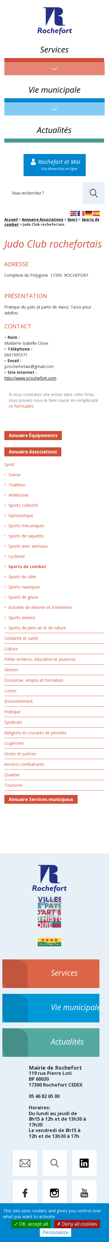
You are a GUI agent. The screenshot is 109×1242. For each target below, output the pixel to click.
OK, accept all (31, 1224)
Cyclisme (16, 556)
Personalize (55, 1232)
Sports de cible (22, 576)
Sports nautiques (24, 587)
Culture (11, 648)
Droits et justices (20, 753)
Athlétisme (18, 495)
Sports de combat (27, 566)
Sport (72, 219)
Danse (14, 474)
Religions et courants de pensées (35, 732)
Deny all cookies (77, 1224)
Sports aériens (21, 617)
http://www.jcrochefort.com (30, 378)
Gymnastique (20, 515)
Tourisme (13, 785)
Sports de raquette (26, 536)
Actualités (54, 129)
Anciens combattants (24, 764)
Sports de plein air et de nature (37, 627)
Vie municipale (54, 89)
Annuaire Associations (42, 219)
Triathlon (16, 485)
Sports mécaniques (26, 525)
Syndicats (13, 722)
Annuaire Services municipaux (41, 799)
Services (54, 49)
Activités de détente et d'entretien (40, 607)
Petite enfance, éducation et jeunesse (40, 659)
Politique (12, 711)
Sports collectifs (23, 505)
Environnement (18, 701)
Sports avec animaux (28, 546)
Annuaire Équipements (33, 435)
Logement (14, 743)
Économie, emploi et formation (33, 680)
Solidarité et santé (21, 638)
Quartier (12, 774)
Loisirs (10, 690)
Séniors (11, 669)
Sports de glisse (23, 597)
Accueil (11, 219)
